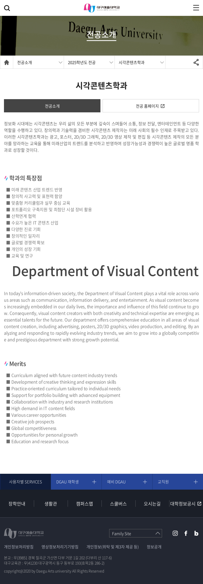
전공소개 (24, 62)
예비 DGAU (116, 482)
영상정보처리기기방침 (60, 547)
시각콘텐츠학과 (132, 62)
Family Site (121, 533)
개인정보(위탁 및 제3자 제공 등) (112, 547)
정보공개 (154, 547)
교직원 (163, 482)
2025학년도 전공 (82, 62)
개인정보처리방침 (19, 547)
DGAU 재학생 (67, 482)
